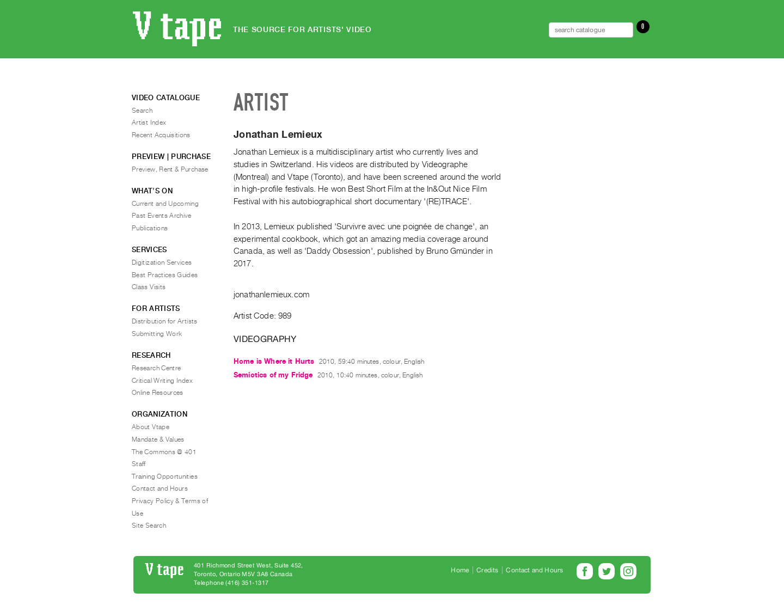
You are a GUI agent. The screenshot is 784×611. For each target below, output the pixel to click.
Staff (139, 464)
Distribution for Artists (165, 321)
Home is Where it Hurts (274, 361)
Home (460, 570)
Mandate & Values (158, 439)
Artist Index (149, 122)
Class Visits (149, 287)
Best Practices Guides (165, 275)
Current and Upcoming (165, 203)
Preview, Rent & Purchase (170, 169)
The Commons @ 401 (164, 452)
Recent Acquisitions (161, 135)
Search (142, 110)
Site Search (149, 525)
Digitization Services (162, 262)
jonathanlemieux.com (271, 294)
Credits (487, 570)
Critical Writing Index (162, 380)
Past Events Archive (162, 215)
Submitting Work (157, 334)
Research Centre (156, 368)
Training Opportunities (165, 476)
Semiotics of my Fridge (273, 375)
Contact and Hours (160, 488)
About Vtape (150, 427)
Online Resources (157, 392)
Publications (150, 228)
